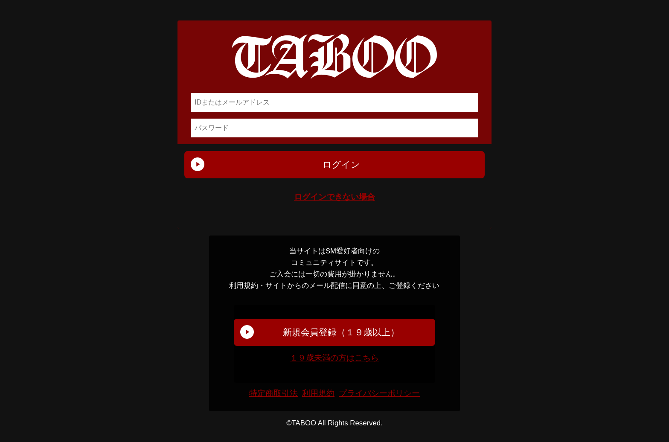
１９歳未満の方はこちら (334, 357)
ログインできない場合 (334, 196)
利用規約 (318, 394)
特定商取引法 (273, 394)
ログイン (341, 164)
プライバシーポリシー (379, 394)
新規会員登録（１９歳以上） (341, 332)
